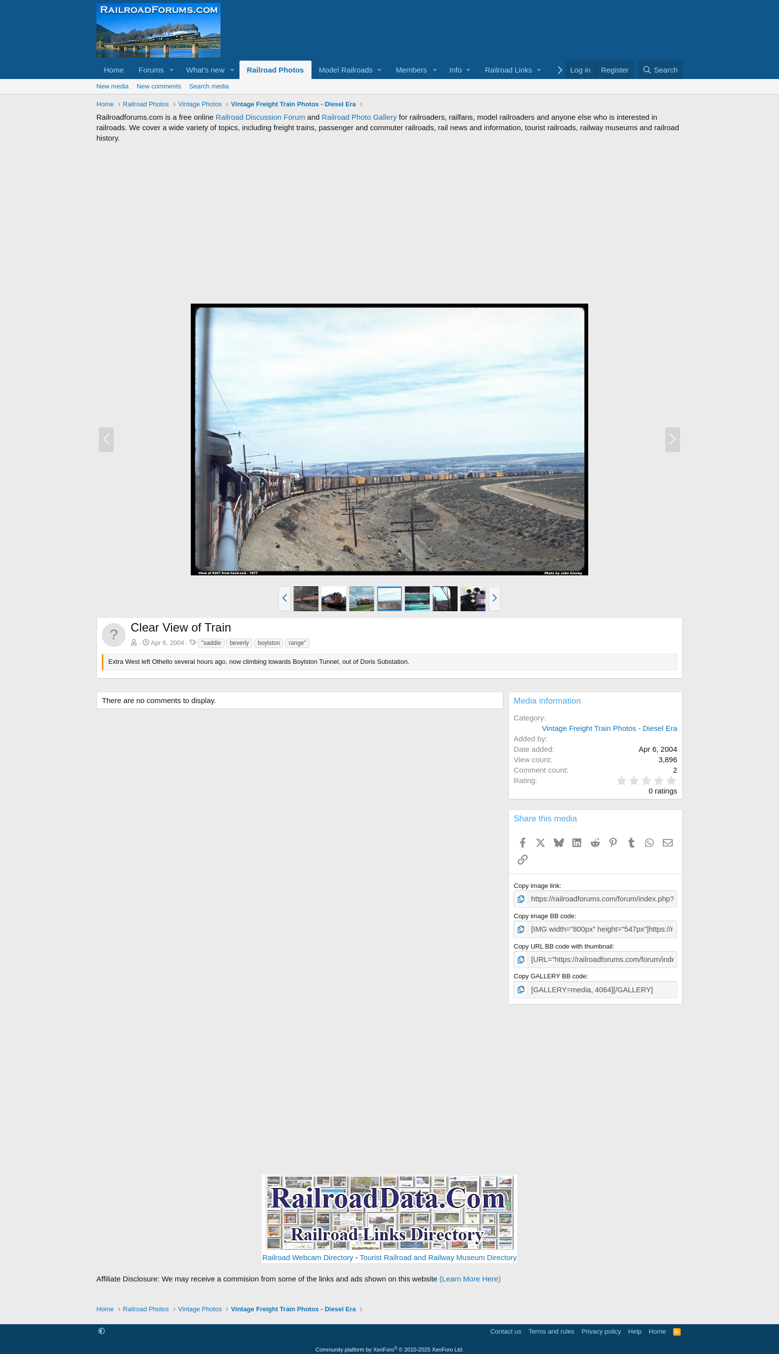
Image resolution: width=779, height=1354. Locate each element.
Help (635, 1326)
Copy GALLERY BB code (550, 972)
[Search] (660, 70)
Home (114, 70)
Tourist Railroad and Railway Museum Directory (438, 1253)
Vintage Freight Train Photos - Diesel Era (609, 728)
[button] (172, 70)
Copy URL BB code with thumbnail (563, 944)
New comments (159, 86)
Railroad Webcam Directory (307, 1253)
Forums (151, 70)
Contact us (505, 1326)
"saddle (211, 642)
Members (411, 70)
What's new (205, 70)
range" (297, 642)
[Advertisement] (389, 223)
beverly (239, 642)
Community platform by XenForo (389, 1345)
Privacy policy (601, 1326)
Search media (209, 86)
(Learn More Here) (470, 1274)
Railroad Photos (275, 70)
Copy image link (537, 885)
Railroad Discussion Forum (260, 117)
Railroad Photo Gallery (359, 117)
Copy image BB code (544, 914)
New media (112, 86)
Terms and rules (551, 1326)
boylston (269, 642)
